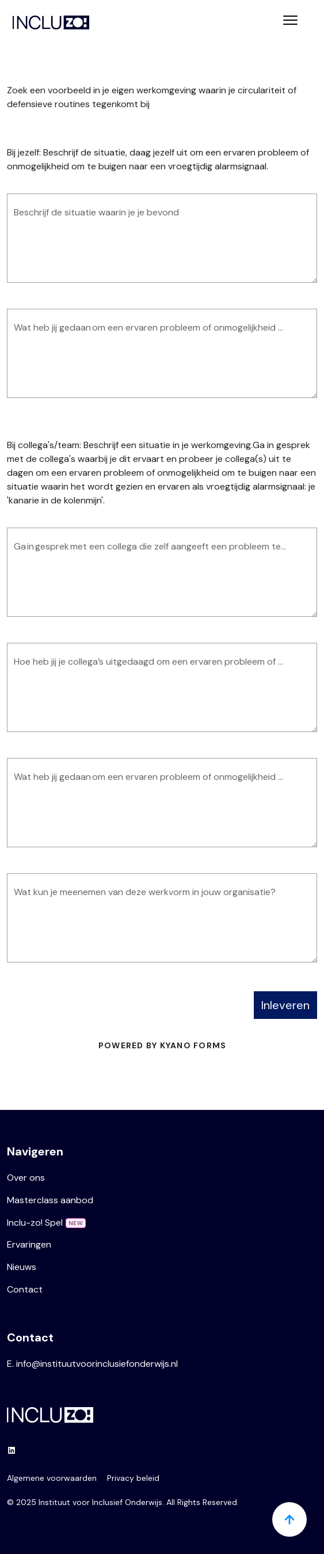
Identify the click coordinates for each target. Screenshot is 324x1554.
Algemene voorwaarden (52, 1478)
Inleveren (285, 1005)
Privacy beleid (133, 1478)
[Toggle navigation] (290, 22)
